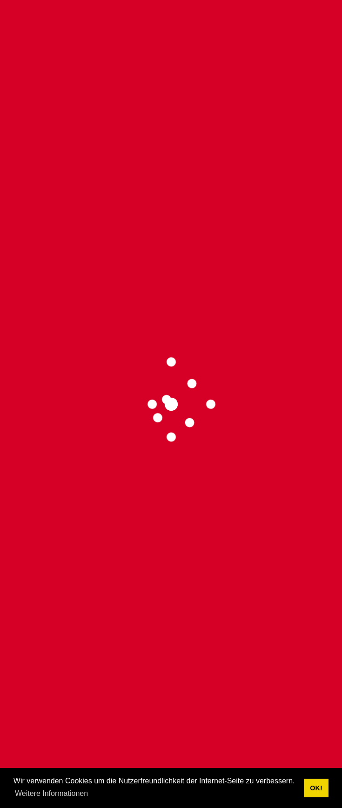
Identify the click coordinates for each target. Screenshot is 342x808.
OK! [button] (316, 788)
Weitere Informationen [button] (51, 793)
